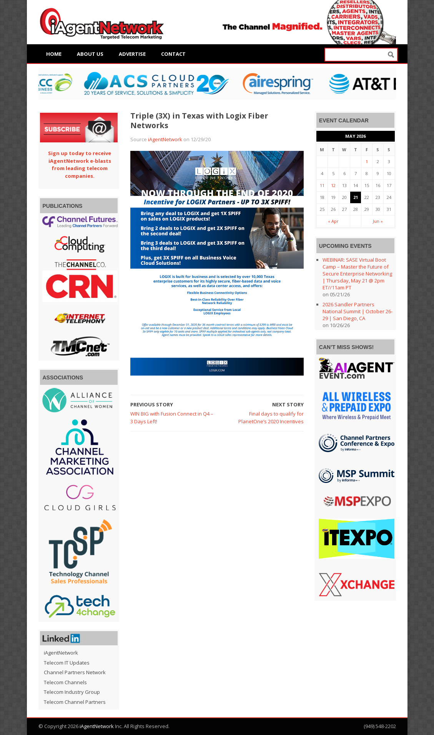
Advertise (132, 53)
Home (54, 53)
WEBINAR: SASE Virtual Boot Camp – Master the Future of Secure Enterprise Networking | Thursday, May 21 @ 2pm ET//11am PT (357, 273)
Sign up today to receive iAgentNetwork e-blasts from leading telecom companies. (79, 164)
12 (333, 185)
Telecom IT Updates (67, 662)
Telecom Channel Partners (75, 701)
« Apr (333, 221)
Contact (173, 53)
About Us (90, 53)
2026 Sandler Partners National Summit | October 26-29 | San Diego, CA (357, 311)
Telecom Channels (65, 682)
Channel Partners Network (75, 672)
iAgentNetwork (165, 139)
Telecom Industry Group (72, 691)
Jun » (378, 221)
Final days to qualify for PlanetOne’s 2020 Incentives (271, 417)
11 (322, 185)
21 (355, 197)
